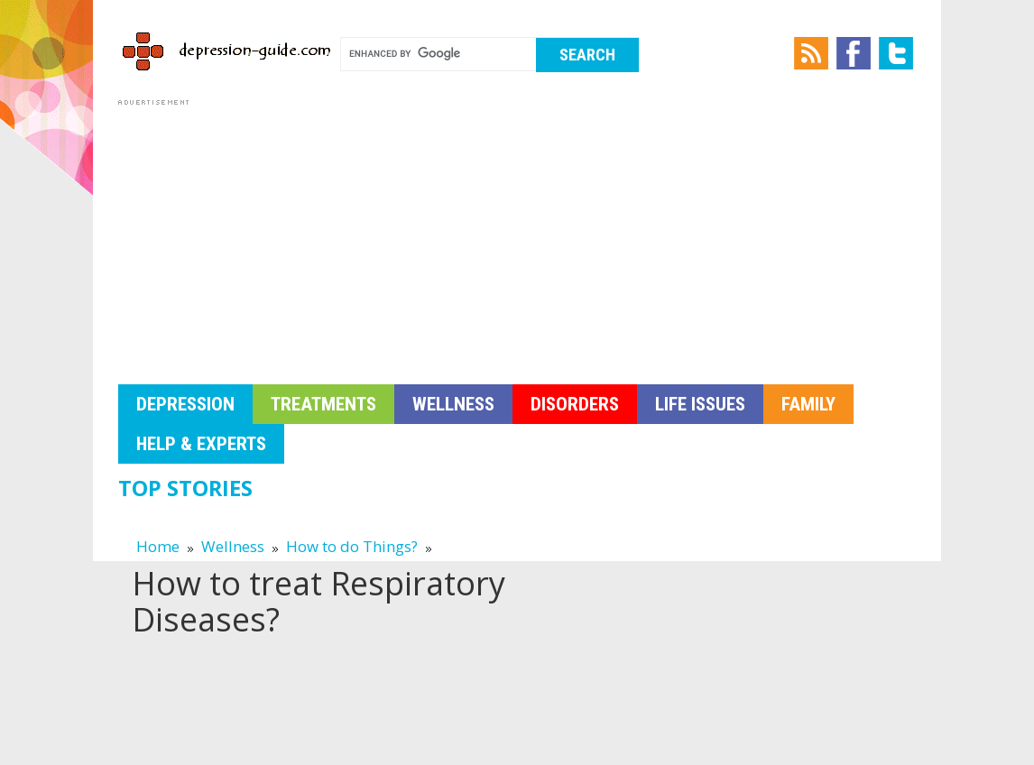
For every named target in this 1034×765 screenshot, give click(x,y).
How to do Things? (352, 546)
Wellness (453, 404)
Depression (185, 404)
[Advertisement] (517, 236)
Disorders (575, 404)
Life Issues (700, 404)
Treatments (323, 404)
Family (808, 404)
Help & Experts (201, 444)
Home (158, 546)
